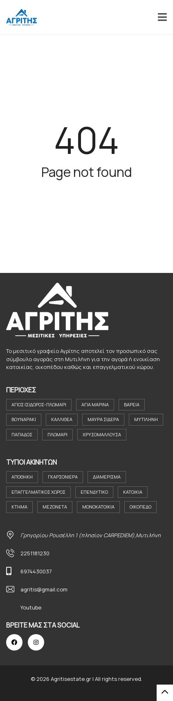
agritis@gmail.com (43, 589)
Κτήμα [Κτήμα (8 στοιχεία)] (19, 507)
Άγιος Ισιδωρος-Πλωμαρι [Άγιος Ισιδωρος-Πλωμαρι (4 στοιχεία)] (38, 404)
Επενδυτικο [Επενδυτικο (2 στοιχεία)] (94, 492)
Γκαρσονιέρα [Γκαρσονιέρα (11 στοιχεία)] (63, 477)
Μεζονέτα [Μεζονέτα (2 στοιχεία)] (55, 507)
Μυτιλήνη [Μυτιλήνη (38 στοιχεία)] (146, 419)
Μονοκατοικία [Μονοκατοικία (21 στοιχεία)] (98, 507)
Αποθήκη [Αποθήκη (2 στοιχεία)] (22, 477)
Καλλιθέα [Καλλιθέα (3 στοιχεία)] (61, 419)
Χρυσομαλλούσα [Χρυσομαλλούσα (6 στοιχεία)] (102, 434)
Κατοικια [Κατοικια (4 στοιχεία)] (132, 492)
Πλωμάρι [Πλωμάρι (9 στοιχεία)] (57, 434)
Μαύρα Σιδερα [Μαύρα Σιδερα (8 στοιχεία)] (103, 419)
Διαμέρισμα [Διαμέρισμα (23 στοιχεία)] (107, 477)
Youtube (30, 607)
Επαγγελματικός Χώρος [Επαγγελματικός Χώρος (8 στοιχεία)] (38, 492)
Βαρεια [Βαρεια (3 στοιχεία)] (131, 404)
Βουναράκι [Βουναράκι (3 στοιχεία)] (23, 419)
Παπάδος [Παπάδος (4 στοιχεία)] (21, 434)
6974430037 (36, 571)
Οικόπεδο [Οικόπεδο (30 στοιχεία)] (140, 507)
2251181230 (34, 553)
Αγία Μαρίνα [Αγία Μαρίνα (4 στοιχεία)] (95, 404)
